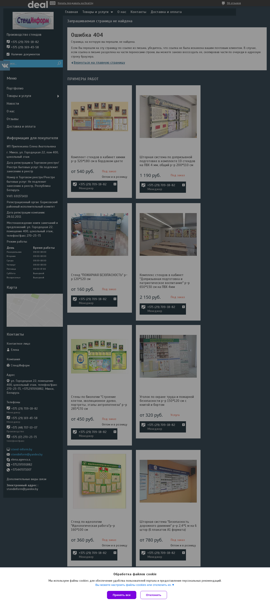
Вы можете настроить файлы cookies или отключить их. (133, 585)
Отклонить (154, 595)
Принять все (122, 595)
